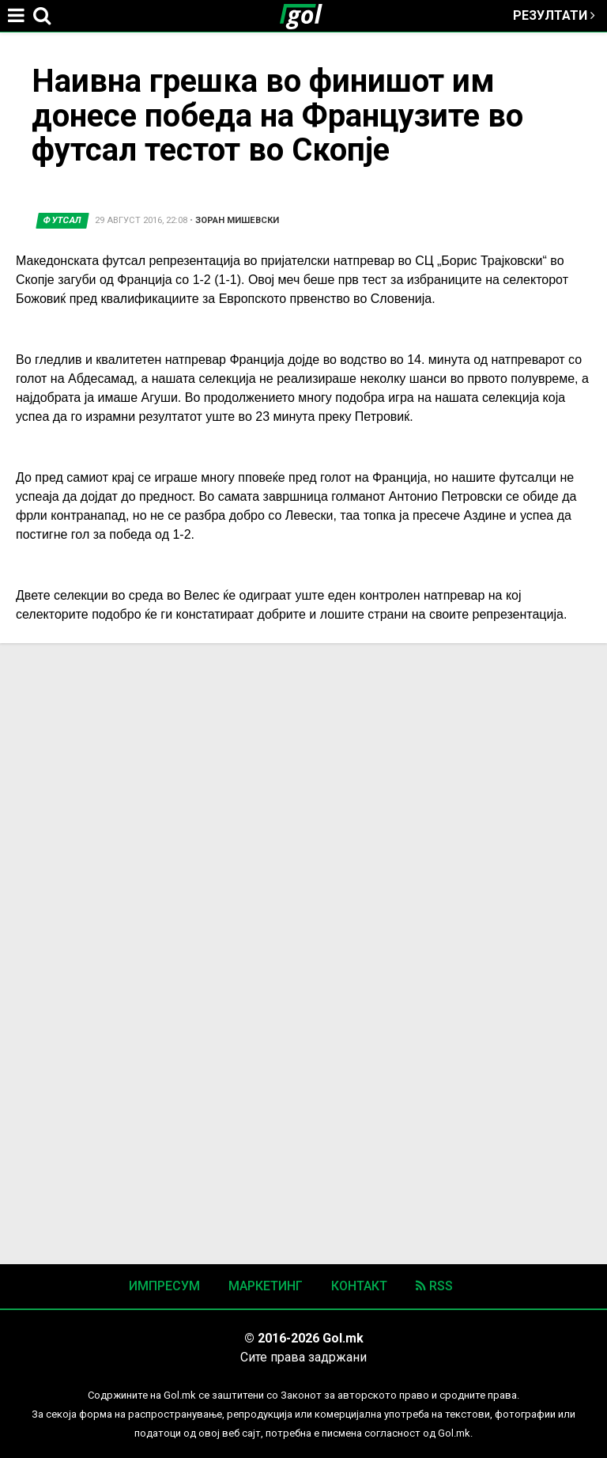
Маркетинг (265, 1285)
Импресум (164, 1285)
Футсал (62, 220)
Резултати (554, 15)
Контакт (359, 1285)
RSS (434, 1285)
